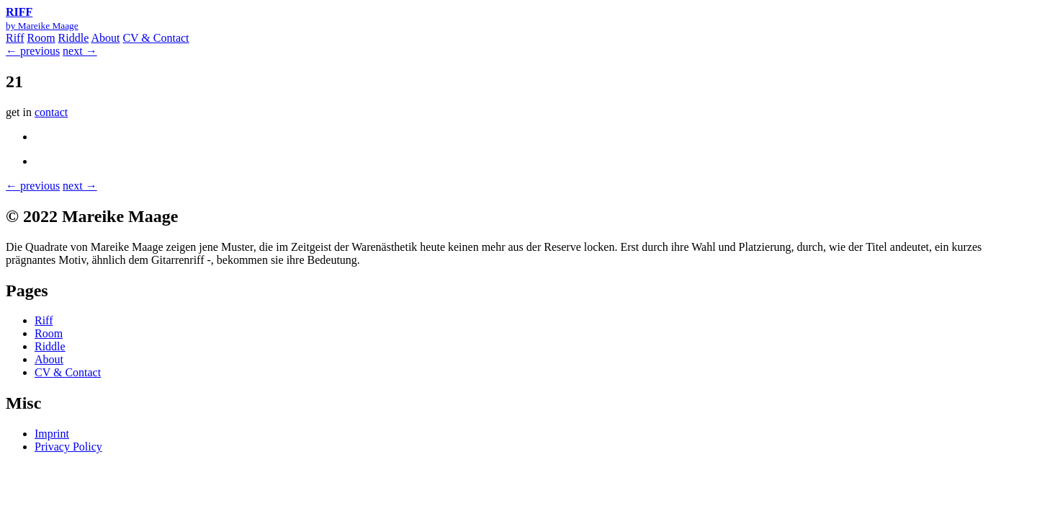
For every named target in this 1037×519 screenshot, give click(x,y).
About (105, 38)
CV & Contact (155, 38)
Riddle (73, 38)
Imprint (52, 433)
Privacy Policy (68, 446)
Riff (15, 38)
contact (51, 112)
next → (80, 51)
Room (41, 38)
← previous (33, 51)
